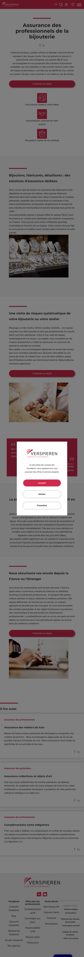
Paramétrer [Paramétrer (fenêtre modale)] (42, 505)
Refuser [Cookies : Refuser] (42, 494)
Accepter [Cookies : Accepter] (42, 483)
